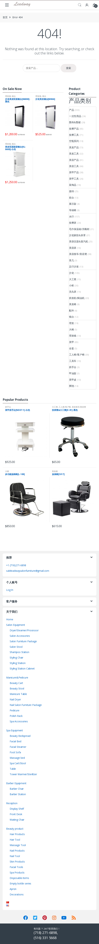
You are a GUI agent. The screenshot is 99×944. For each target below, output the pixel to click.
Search (80, 5)
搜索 (68, 68)
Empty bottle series (20, 883)
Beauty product (14, 828)
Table (13, 768)
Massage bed (17, 757)
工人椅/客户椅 (77, 354)
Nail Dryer (15, 699)
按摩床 (72, 222)
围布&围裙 (75, 122)
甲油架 (72, 373)
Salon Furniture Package (23, 641)
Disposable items (19, 878)
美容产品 (74, 160)
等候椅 (72, 210)
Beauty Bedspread (20, 736)
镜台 (14, 96)
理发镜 (8, 96)
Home (9, 619)
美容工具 (74, 166)
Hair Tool (15, 839)
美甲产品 (74, 172)
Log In (9, 590)
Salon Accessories (20, 635)
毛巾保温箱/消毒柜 (79, 229)
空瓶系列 (74, 141)
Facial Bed (15, 741)
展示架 (72, 203)
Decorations (16, 894)
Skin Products (17, 861)
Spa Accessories (19, 721)
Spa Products (17, 872)
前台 (71, 197)
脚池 (71, 385)
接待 (71, 191)
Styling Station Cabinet (22, 668)
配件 (71, 310)
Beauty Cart (16, 683)
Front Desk (16, 814)
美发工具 (74, 153)
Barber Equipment (16, 783)
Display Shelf (17, 808)
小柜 (71, 285)
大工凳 (72, 279)
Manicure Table (18, 694)
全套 (71, 348)
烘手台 (72, 367)
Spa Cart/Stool (18, 763)
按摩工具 (74, 134)
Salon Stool (16, 646)
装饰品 (72, 185)
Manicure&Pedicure (17, 677)
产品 (71, 110)
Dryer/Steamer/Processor (24, 630)
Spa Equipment (14, 730)
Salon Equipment (15, 625)
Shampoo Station (19, 652)
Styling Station (18, 663)
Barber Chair (17, 788)
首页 (5, 17)
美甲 (71, 342)
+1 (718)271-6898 (16, 565)
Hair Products (17, 834)
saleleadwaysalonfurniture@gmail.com (27, 570)
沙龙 (71, 273)
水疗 (71, 216)
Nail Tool (15, 856)
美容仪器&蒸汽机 (78, 241)
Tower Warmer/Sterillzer (23, 774)
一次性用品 (75, 116)
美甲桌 (72, 379)
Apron (13, 889)
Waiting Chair (17, 819)
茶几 (71, 260)
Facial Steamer (18, 746)
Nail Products (17, 850)
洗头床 (72, 291)
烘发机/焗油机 (77, 298)
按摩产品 (74, 128)
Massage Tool (18, 845)
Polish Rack (16, 716)
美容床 (72, 247)
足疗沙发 (74, 266)
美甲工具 (74, 178)
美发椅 (72, 304)
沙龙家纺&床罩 (77, 235)
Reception (11, 803)
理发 (71, 323)
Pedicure (14, 710)
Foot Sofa (15, 752)
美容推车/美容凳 (78, 254)
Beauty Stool (17, 688)
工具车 (72, 361)
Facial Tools (16, 867)
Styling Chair (16, 657)
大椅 (71, 329)
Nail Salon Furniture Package (26, 705)
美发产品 (74, 147)
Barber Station (18, 794)
